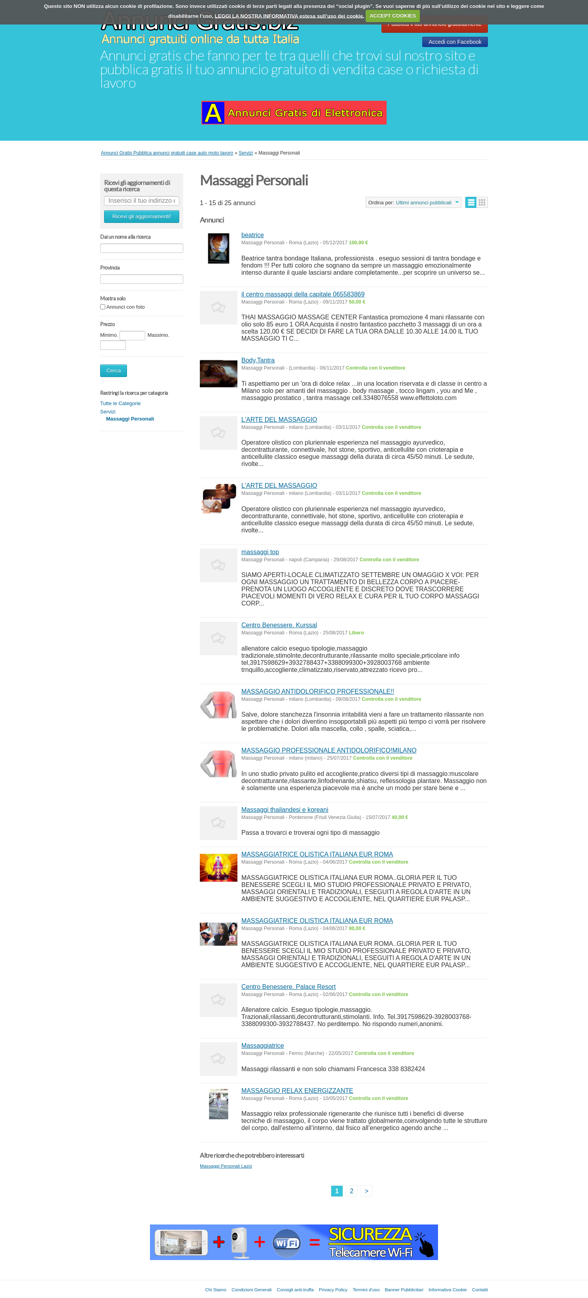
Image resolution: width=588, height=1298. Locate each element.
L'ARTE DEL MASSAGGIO (279, 419)
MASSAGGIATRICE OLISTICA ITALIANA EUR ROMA (317, 854)
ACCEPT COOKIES (393, 16)
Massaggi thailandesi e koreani (284, 809)
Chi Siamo (215, 1289)
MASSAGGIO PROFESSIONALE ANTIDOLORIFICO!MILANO (329, 750)
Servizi (108, 412)
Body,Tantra (258, 360)
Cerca (113, 371)
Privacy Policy (333, 1289)
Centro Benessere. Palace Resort (288, 986)
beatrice (252, 235)
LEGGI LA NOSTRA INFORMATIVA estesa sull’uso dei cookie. (289, 16)
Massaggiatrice (262, 1045)
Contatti (480, 1289)
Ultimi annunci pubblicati (423, 203)
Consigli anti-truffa (295, 1289)
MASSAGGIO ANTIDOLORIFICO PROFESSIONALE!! (317, 691)
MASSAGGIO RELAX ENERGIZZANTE (297, 1090)
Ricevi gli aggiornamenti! (141, 216)
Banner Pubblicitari (404, 1289)
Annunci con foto (125, 307)
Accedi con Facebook (455, 42)
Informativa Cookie (448, 1289)
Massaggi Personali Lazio (226, 1165)
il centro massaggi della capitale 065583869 (302, 294)
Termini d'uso (366, 1289)
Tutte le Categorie (120, 403)
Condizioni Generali (251, 1289)
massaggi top (260, 552)
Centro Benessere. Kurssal (279, 625)
